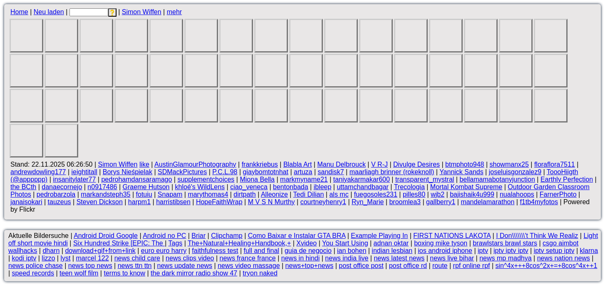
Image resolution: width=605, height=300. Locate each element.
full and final (261, 250)
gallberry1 (440, 201)
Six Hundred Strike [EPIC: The (119, 243)
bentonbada (290, 186)
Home (19, 11)
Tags (176, 243)
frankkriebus (260, 164)
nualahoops (517, 194)
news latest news (399, 258)
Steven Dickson (100, 201)
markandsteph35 (105, 194)
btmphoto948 (464, 164)
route (439, 265)
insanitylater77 (74, 179)
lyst (65, 258)
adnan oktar (391, 243)
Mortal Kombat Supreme (466, 186)
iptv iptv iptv (510, 250)
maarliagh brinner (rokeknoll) (392, 171)
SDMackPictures (182, 171)
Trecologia (409, 186)
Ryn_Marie (368, 201)
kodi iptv (24, 258)
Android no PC (164, 235)
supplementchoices (205, 179)
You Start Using (345, 243)
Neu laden (49, 11)
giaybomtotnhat (265, 171)
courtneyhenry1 (323, 201)
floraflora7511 (554, 164)
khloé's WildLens (200, 186)
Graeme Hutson (146, 186)
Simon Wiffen (141, 11)
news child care (137, 258)
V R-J (379, 164)
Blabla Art (297, 164)
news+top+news (309, 265)
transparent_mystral (424, 179)
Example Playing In (379, 235)
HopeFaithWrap (219, 201)
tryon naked (260, 273)
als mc (338, 194)
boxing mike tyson (440, 243)
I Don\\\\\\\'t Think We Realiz (537, 235)
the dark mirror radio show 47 (194, 273)
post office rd (408, 265)
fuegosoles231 (375, 194)
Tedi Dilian (308, 194)
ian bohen (351, 250)
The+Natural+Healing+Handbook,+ (239, 243)
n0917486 (102, 186)
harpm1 (139, 201)
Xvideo (306, 243)
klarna (589, 250)
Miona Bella (257, 179)
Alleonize (274, 194)
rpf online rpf (471, 265)
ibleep (323, 186)
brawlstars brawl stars (505, 243)
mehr (174, 11)
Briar (198, 235)
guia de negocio (308, 250)
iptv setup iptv (554, 250)
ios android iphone (445, 250)
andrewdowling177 (38, 171)
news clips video (190, 258)
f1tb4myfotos (539, 201)
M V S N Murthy (271, 201)
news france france (248, 258)
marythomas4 (208, 194)
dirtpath (244, 194)
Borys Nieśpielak (127, 171)
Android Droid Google (106, 235)
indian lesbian (392, 250)
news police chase (35, 265)
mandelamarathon (487, 201)
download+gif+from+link (100, 250)
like (144, 164)
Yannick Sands (461, 171)
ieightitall (84, 171)
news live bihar (452, 258)
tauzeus (59, 201)
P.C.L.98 (224, 171)
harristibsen (173, 201)
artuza (303, 171)
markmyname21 (304, 179)
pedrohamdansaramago (136, 179)
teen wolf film (79, 273)
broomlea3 (405, 201)
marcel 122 (92, 258)
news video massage (249, 265)
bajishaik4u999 (472, 194)
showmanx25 (509, 164)
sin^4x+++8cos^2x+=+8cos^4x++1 (547, 265)
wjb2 (437, 194)
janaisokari (26, 201)
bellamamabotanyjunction (497, 179)
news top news (90, 265)
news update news (185, 265)
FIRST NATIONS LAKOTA (452, 235)
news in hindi (300, 258)
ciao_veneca (249, 186)
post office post (361, 265)
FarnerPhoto (558, 194)
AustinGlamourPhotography (195, 164)
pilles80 (414, 194)
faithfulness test (215, 250)
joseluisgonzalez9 (515, 171)
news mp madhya (505, 258)
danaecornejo (62, 186)
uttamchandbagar (363, 186)
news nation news (563, 258)
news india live (346, 258)
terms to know (124, 273)
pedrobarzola (56, 194)
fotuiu (144, 194)
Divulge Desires (416, 164)
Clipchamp (227, 235)
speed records (33, 273)
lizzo (48, 258)
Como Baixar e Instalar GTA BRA (296, 235)
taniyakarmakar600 (361, 179)
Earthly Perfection (567, 179)
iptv (483, 250)
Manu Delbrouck (341, 164)
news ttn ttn (135, 265)
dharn (51, 250)
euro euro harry (163, 250)
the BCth (23, 186)
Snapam (170, 194)
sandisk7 (331, 171)
